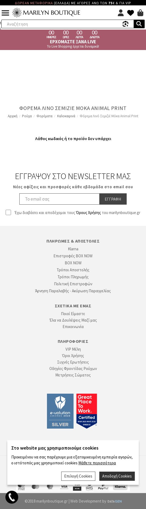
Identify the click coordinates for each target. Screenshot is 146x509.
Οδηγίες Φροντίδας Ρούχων (73, 368)
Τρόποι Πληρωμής (73, 276)
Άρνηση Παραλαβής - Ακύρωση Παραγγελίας (73, 290)
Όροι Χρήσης (73, 355)
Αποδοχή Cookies (117, 476)
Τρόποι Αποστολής (73, 269)
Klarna (73, 248)
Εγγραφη (113, 199)
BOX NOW (73, 262)
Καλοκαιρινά (66, 116)
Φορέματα (44, 116)
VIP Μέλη (73, 349)
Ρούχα (27, 116)
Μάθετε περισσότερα (97, 462)
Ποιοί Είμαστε (73, 313)
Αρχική (12, 116)
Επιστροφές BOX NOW (73, 255)
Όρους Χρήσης (88, 212)
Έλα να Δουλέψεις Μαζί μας (73, 320)
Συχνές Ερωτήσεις (73, 362)
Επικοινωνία (73, 326)
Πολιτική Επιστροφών (73, 283)
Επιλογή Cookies (78, 476)
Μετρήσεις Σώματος (73, 375)
